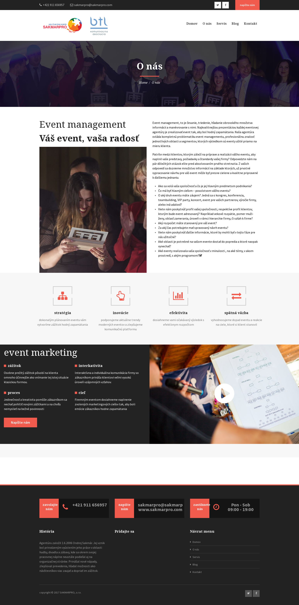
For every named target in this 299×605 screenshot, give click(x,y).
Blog (235, 23)
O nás (207, 23)
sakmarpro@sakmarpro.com (160, 505)
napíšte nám (247, 5)
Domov (192, 23)
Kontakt (250, 23)
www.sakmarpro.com (160, 509)
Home (143, 82)
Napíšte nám (20, 422)
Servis (222, 23)
